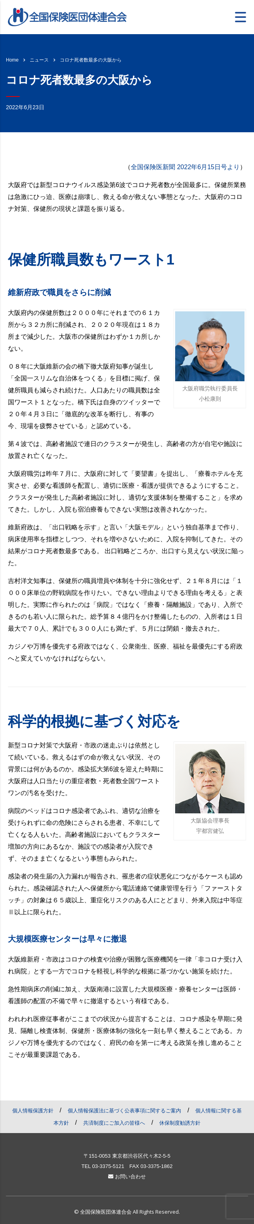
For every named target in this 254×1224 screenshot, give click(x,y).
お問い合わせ (127, 1177)
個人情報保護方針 (32, 1111)
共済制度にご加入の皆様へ (114, 1123)
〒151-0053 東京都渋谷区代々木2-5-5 (127, 1156)
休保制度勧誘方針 (180, 1123)
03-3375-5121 (108, 1166)
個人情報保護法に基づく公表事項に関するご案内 (124, 1111)
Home (12, 60)
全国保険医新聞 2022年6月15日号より (185, 167)
